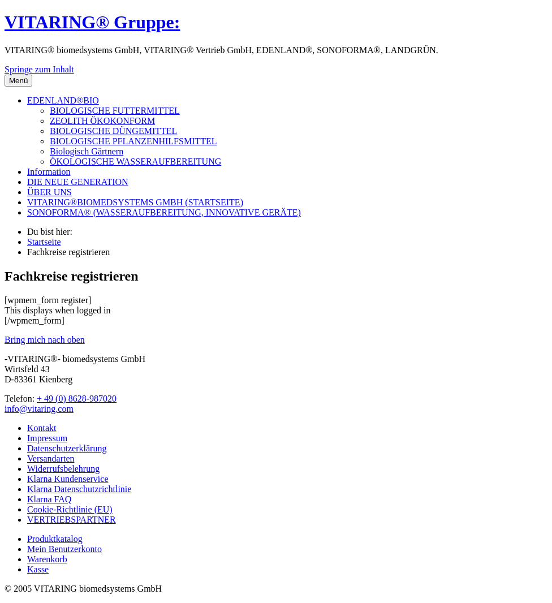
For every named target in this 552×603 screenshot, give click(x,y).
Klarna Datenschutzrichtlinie (79, 489)
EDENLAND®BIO (63, 100)
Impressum (47, 438)
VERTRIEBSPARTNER (71, 519)
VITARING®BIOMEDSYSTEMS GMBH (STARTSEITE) (135, 202)
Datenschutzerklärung (66, 448)
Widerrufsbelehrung (63, 468)
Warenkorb (47, 559)
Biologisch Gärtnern (86, 151)
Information (48, 171)
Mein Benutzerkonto (64, 549)
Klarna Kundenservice (68, 479)
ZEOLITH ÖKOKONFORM (102, 121)
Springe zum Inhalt (39, 69)
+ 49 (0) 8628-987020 (77, 398)
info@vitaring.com (39, 409)
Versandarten (51, 458)
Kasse (38, 569)
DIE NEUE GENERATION (77, 182)
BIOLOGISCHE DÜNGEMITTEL (113, 131)
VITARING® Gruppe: (92, 22)
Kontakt (42, 428)
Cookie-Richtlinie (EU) (70, 509)
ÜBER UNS (49, 192)
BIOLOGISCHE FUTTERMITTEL (115, 110)
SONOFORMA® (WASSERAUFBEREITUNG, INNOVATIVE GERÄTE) (164, 212)
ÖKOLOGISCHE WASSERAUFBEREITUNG (135, 161)
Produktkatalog (55, 539)
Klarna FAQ (49, 499)
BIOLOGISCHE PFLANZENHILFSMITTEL (133, 141)
